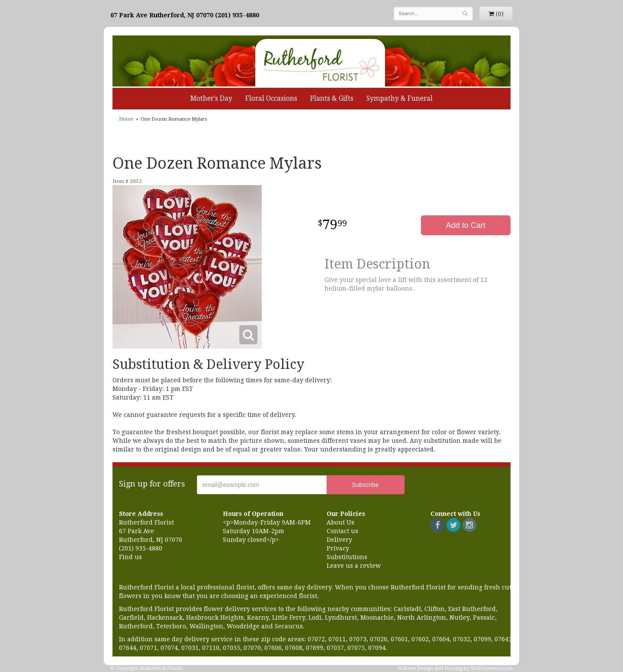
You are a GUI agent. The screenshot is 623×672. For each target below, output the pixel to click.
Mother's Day (211, 98)
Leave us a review (354, 565)
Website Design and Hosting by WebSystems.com (455, 668)
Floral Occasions (271, 98)
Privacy (338, 548)
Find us (130, 557)
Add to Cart (465, 225)
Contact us (342, 531)
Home (126, 119)
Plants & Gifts (331, 98)
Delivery (339, 539)
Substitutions (347, 557)
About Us (340, 522)
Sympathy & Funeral (399, 98)
